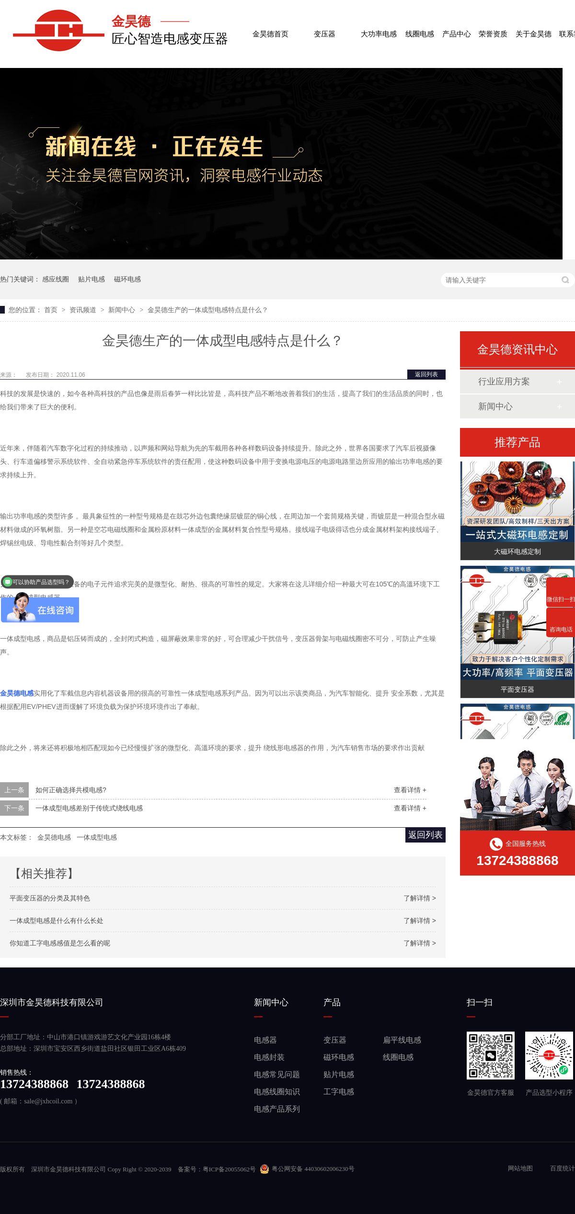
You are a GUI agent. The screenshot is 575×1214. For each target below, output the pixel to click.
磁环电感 (127, 279)
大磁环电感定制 (517, 552)
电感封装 (269, 1057)
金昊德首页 (270, 26)
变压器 (324, 26)
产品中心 (456, 26)
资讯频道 (83, 310)
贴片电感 (91, 279)
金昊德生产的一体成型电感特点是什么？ (208, 310)
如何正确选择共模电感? (70, 790)
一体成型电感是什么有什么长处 (57, 920)
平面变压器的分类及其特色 (50, 898)
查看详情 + (410, 790)
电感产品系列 (277, 1109)
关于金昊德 (534, 26)
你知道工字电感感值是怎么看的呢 (60, 943)
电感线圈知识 (277, 1092)
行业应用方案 (504, 381)
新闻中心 (122, 310)
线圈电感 (419, 26)
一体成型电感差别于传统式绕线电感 (89, 808)
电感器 (265, 1040)
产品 (332, 1002)
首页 (51, 310)
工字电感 (338, 1092)
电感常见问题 (277, 1074)
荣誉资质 (493, 26)
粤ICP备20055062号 (229, 1169)
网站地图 (521, 1168)
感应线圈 (55, 279)
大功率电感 (379, 26)
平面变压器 (517, 690)
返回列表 (426, 374)
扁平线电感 (402, 1040)
